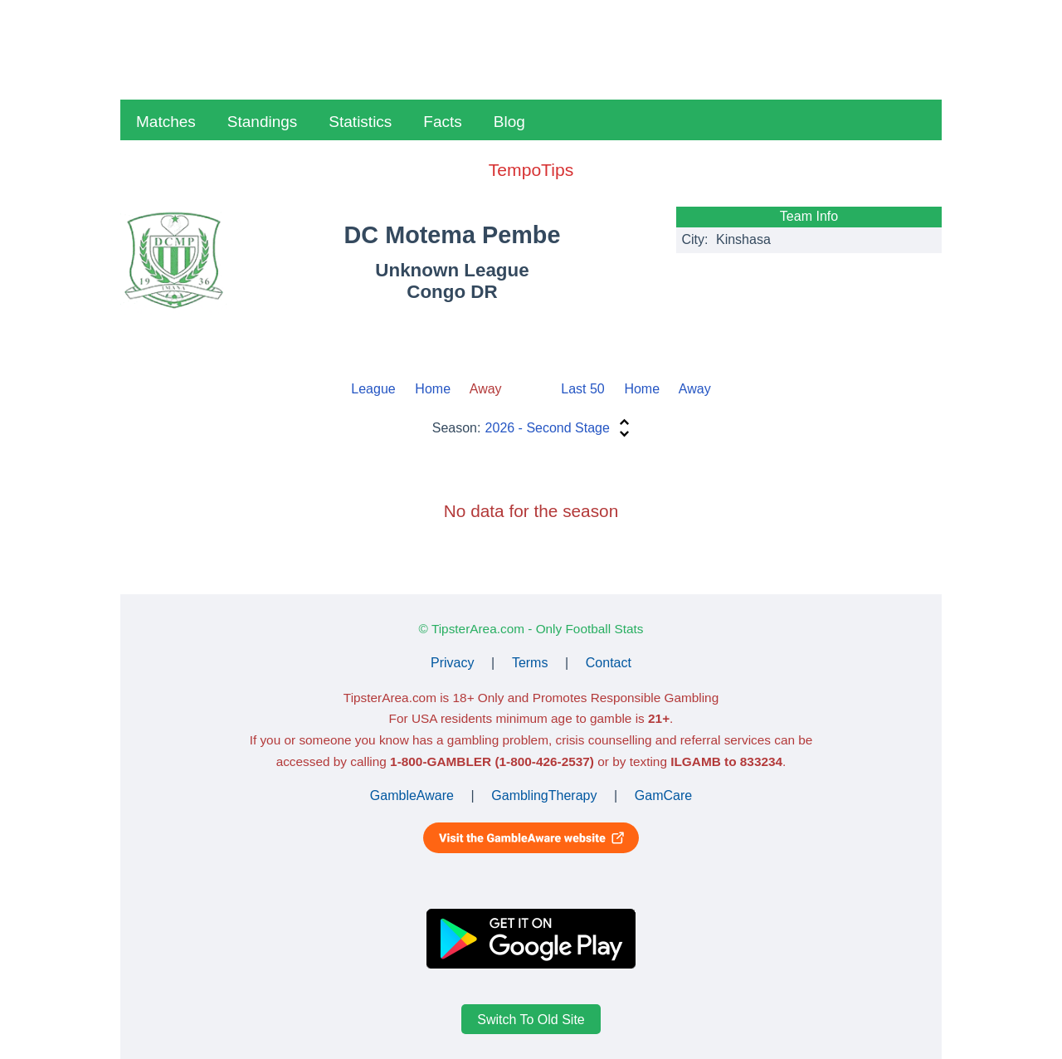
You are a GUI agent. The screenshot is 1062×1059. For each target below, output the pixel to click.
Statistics (360, 121)
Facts (442, 121)
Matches (166, 121)
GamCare (663, 795)
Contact (608, 663)
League (373, 389)
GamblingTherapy (544, 795)
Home (433, 389)
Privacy (452, 663)
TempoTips (531, 169)
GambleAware (412, 795)
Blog (509, 121)
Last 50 (582, 389)
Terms (530, 663)
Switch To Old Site (531, 1019)
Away (695, 389)
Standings (262, 121)
